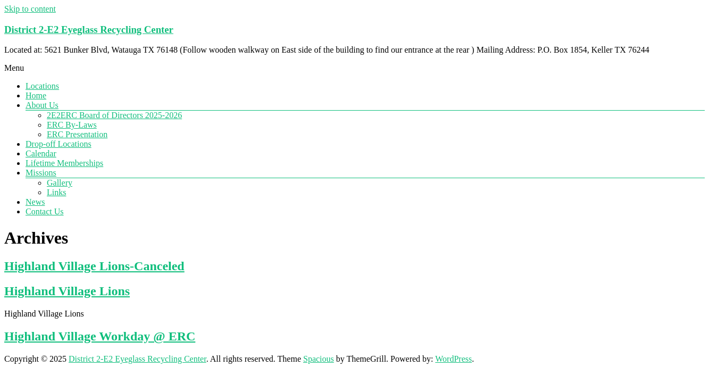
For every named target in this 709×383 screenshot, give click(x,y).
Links (56, 192)
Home (36, 95)
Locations (42, 85)
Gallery (59, 182)
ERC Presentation (77, 134)
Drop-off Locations (58, 143)
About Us (42, 105)
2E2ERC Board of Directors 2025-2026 (114, 115)
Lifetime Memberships (64, 163)
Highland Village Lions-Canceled (94, 266)
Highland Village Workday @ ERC (99, 336)
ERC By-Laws (72, 124)
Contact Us (45, 211)
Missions (41, 172)
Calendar (41, 153)
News (35, 201)
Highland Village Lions (67, 291)
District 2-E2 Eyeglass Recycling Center (88, 29)
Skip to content (30, 8)
